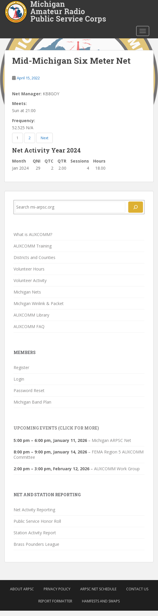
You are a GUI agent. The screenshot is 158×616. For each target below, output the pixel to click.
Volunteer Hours (29, 269)
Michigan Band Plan (32, 402)
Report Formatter (55, 601)
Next (44, 137)
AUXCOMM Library (31, 315)
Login (19, 379)
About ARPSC (22, 589)
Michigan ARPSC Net (111, 440)
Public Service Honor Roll (37, 521)
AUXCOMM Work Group (117, 468)
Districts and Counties (34, 257)
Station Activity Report (35, 532)
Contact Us (137, 589)
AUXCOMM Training (33, 246)
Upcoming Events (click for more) (56, 428)
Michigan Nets (27, 292)
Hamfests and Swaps (101, 601)
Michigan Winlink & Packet (39, 303)
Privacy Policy (57, 589)
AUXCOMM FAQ (29, 326)
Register (21, 367)
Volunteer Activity (30, 280)
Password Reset (29, 390)
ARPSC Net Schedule (98, 589)
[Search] (135, 207)
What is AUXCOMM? (33, 234)
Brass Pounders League (36, 544)
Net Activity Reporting (34, 509)
